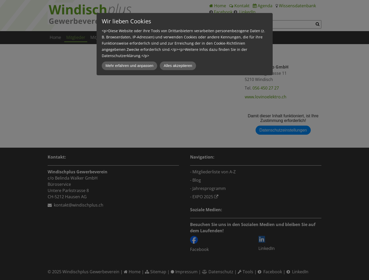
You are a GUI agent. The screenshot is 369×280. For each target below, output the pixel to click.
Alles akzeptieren (178, 66)
